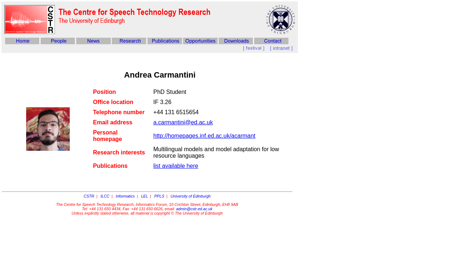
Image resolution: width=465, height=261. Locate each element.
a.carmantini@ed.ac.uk (183, 122)
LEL (144, 196)
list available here (175, 166)
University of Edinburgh (191, 196)
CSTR (89, 196)
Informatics (125, 196)
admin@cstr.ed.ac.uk (194, 209)
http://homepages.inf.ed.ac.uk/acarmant (204, 136)
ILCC (105, 196)
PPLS (159, 196)
